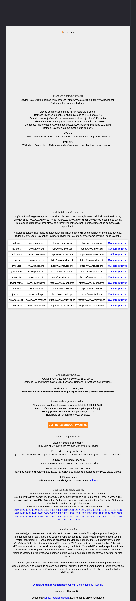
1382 (71, 516)
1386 (46, 516)
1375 (113, 516)
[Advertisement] (68, 63)
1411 (113, 509)
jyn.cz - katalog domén (56, 597)
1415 (89, 509)
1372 (65, 519)
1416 (83, 509)
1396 (95, 513)
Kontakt (99, 584)
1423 (40, 509)
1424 (34, 509)
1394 (107, 513)
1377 (101, 516)
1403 (52, 513)
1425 (28, 509)
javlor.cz (93, 480)
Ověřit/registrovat (117, 243)
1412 (107, 509)
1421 (52, 509)
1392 (119, 513)
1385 (52, 516)
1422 (46, 509)
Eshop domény (85, 584)
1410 (119, 509)
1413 (101, 509)
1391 (16, 516)
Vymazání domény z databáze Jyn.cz (54, 584)
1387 (40, 516)
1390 (22, 516)
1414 (95, 509)
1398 (83, 513)
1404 (46, 513)
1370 (77, 519)
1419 (65, 509)
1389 (28, 516)
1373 (58, 519)
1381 (77, 516)
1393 (113, 513)
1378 (95, 516)
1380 (83, 516)
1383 (65, 516)
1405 (40, 513)
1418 (71, 509)
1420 (58, 509)
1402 (58, 513)
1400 (71, 513)
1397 (89, 513)
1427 (16, 509)
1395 (101, 513)
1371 (71, 519)
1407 (28, 513)
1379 (89, 516)
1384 (58, 516)
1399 (77, 513)
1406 (34, 513)
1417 (77, 509)
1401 (65, 513)
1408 (22, 513)
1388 (34, 516)
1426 (22, 509)
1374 (119, 516)
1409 (16, 513)
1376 (107, 516)
